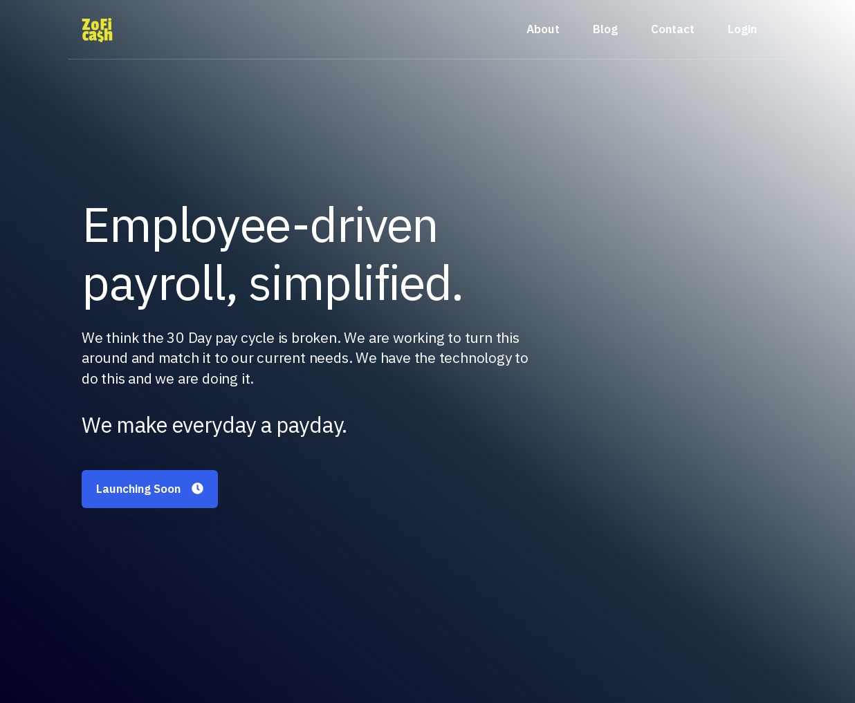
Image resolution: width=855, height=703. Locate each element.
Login (742, 29)
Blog (605, 29)
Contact (673, 29)
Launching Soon (149, 488)
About (543, 29)
